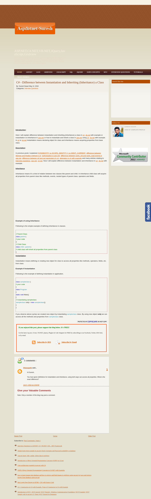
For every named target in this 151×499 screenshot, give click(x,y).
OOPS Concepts (93, 72)
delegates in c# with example (71, 158)
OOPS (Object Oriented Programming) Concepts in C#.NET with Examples (41, 470)
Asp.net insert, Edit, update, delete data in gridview (33, 456)
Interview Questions (120, 72)
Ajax (38, 72)
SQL (71, 72)
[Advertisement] (103, 28)
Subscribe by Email (66, 342)
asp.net (41, 138)
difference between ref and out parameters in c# (40, 158)
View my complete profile (135, 129)
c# (84, 135)
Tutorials (138, 72)
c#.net (40, 161)
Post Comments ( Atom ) (32, 441)
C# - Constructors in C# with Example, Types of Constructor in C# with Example (43, 487)
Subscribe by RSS (41, 342)
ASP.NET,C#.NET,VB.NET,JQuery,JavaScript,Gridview (39, 52)
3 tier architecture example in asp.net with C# (32, 465)
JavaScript (61, 72)
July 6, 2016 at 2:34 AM (31, 385)
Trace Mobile (23, 77)
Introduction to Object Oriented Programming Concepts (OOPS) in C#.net (41, 461)
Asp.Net (29, 72)
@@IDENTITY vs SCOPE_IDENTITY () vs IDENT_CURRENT (62, 153)
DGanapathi (27, 368)
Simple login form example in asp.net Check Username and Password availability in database (47, 451)
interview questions (23, 161)
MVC (106, 72)
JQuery (80, 72)
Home (19, 72)
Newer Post (18, 436)
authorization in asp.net (51, 156)
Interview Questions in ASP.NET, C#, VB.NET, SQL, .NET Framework (40, 446)
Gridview (48, 72)
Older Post (92, 436)
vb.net (87, 135)
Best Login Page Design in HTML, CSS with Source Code (36, 482)
